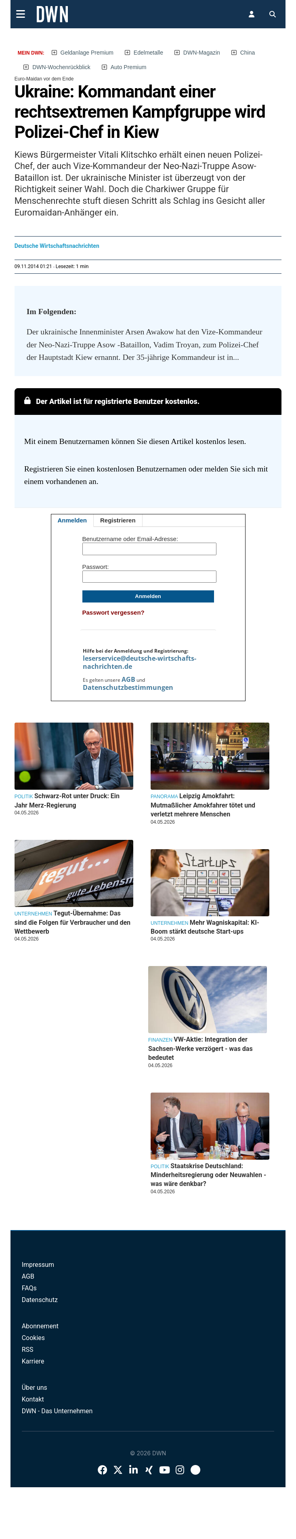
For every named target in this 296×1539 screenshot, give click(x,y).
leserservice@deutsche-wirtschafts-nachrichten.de (139, 662)
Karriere (33, 1361)
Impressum (38, 1264)
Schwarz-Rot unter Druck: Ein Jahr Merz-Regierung (67, 800)
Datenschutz (40, 1300)
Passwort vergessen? (113, 612)
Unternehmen (169, 923)
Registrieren (118, 520)
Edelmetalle (148, 52)
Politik (24, 796)
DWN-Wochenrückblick (61, 67)
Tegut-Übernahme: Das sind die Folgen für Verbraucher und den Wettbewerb (72, 922)
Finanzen (160, 1040)
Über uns (34, 1387)
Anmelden (72, 520)
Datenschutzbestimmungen (128, 687)
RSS (28, 1349)
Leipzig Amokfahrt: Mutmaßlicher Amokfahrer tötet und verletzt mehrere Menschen (203, 805)
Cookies (33, 1338)
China (247, 52)
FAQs (29, 1288)
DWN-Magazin (201, 52)
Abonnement (40, 1326)
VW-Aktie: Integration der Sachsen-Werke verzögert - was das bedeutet (200, 1048)
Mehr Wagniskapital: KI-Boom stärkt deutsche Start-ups (205, 927)
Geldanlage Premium (87, 52)
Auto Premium (129, 67)
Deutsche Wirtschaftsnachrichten (57, 246)
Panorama (164, 796)
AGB (128, 679)
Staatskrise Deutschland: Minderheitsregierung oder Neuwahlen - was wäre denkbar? (208, 1175)
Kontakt (33, 1399)
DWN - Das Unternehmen (57, 1411)
